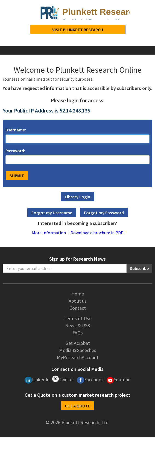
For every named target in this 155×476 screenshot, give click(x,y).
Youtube (119, 380)
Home (77, 294)
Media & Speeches (77, 350)
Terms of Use (78, 318)
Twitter (63, 379)
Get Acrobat (77, 343)
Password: (15, 150)
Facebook (90, 380)
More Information (49, 232)
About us (78, 301)
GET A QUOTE (77, 406)
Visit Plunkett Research (77, 29)
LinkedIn (37, 380)
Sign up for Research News (77, 259)
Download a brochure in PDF (97, 232)
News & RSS (77, 325)
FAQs (77, 332)
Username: (15, 130)
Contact (77, 308)
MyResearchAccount (77, 357)
